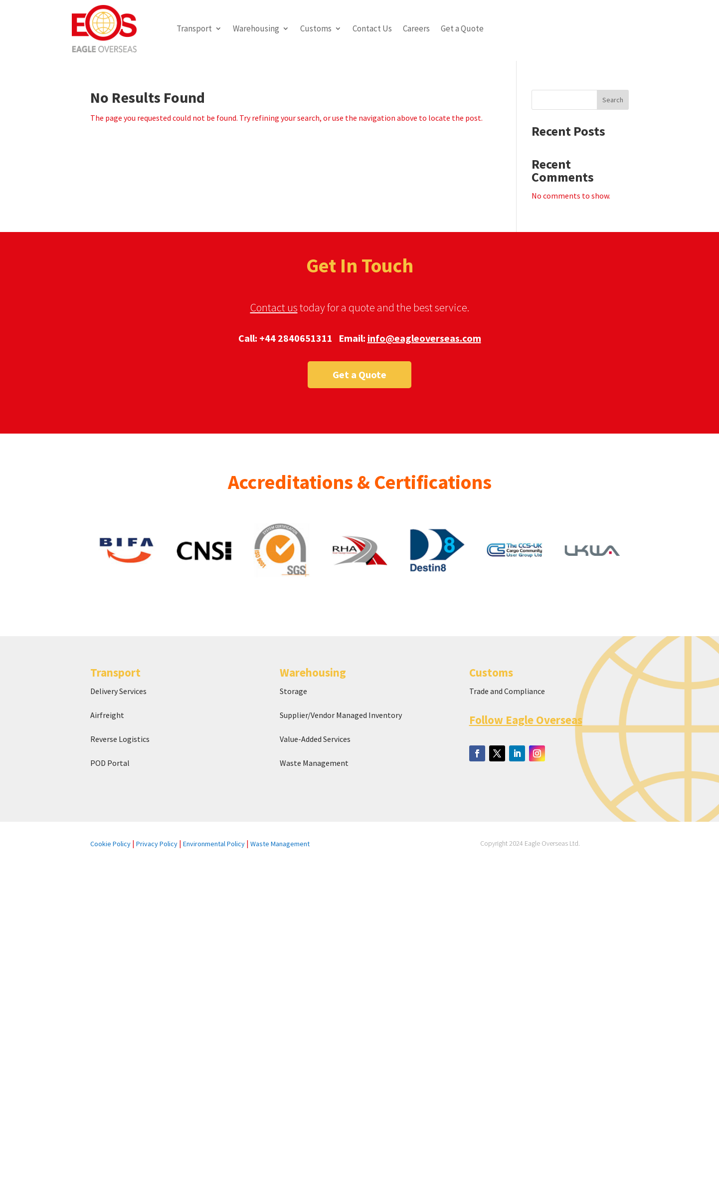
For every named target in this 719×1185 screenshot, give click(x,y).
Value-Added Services (315, 739)
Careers (416, 28)
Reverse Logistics (120, 739)
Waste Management (315, 763)
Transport (194, 28)
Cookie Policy (110, 843)
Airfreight (107, 715)
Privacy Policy (157, 843)
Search (612, 99)
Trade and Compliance (507, 691)
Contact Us (372, 28)
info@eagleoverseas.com (424, 338)
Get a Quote (462, 28)
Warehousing (256, 28)
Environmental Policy (214, 843)
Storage (293, 691)
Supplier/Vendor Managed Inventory (341, 715)
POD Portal (110, 763)
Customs (316, 28)
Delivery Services (118, 691)
